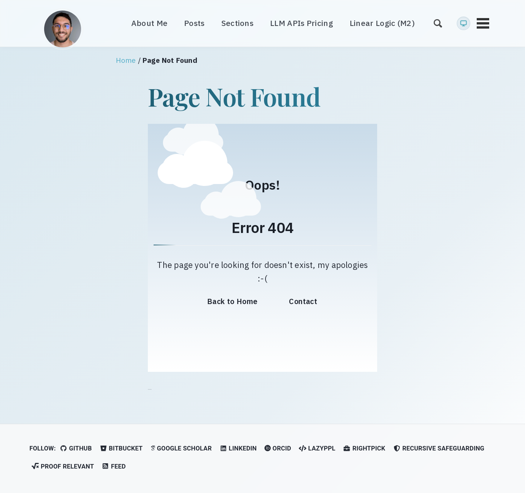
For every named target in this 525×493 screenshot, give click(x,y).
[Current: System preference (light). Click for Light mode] (463, 23)
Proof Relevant (62, 466)
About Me (149, 23)
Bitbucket (121, 448)
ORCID (277, 448)
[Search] (437, 23)
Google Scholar (181, 448)
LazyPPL (317, 448)
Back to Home (232, 301)
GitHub (76, 448)
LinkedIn (238, 448)
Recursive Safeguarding (439, 448)
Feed (113, 466)
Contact (303, 301)
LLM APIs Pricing (301, 23)
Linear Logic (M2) (382, 23)
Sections (237, 23)
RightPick (364, 448)
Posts (194, 23)
